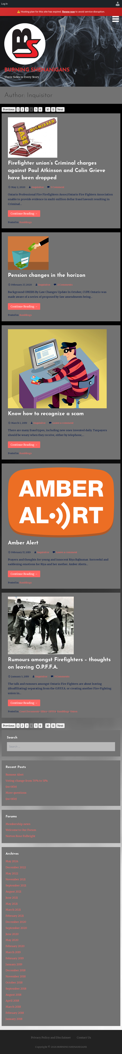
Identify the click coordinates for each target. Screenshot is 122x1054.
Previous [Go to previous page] (8, 109)
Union (73, 711)
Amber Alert (23, 543)
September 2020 (16, 928)
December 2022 (16, 867)
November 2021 (16, 879)
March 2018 (13, 1006)
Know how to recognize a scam (46, 414)
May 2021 (12, 903)
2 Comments (65, 284)
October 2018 (14, 982)
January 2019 (14, 964)
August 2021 (13, 891)
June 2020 (12, 934)
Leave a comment (63, 422)
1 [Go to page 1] (18, 109)
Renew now (68, 11)
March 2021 (13, 909)
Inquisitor (38, 187)
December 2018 (16, 970)
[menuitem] (117, 4)
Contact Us (84, 1037)
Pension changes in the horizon (46, 275)
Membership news (18, 824)
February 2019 (15, 958)
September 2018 (16, 988)
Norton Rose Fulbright (20, 836)
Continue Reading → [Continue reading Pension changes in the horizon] (24, 306)
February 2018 (15, 1012)
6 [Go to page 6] (40, 109)
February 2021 (15, 915)
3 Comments (61, 676)
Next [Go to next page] (60, 109)
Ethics (44, 711)
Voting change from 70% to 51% (27, 780)
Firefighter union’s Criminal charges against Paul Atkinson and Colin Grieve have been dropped (56, 171)
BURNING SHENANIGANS (36, 70)
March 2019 (13, 952)
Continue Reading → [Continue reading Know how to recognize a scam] (24, 444)
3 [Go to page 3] (26, 109)
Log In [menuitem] (4, 3)
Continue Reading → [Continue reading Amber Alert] (24, 574)
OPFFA (52, 711)
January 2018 (14, 1019)
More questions (16, 792)
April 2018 (12, 1000)
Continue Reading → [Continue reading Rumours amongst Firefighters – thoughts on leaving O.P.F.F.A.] (24, 703)
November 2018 (16, 976)
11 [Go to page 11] (53, 109)
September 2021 (16, 885)
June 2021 (12, 897)
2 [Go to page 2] (22, 109)
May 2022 (12, 873)
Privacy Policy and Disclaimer (51, 1037)
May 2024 (12, 861)
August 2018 (13, 994)
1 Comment (57, 187)
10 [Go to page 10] (47, 109)
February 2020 (15, 946)
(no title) (11, 786)
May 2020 (12, 940)
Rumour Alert (15, 774)
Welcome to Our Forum (21, 830)
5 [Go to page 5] (36, 109)
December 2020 (16, 922)
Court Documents (29, 711)
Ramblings (25, 222)
